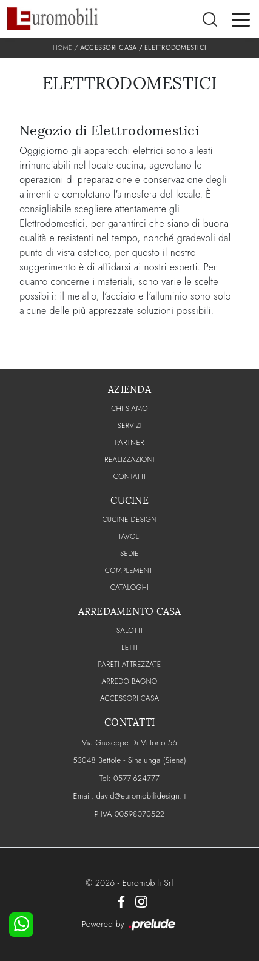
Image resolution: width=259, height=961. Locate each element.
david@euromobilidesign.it (141, 796)
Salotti (129, 630)
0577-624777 (136, 778)
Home (62, 47)
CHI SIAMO (129, 408)
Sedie (129, 553)
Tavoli (129, 536)
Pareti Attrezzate (129, 664)
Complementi (129, 570)
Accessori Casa (108, 47)
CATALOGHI (129, 587)
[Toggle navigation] (241, 19)
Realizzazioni (129, 459)
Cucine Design (129, 519)
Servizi (129, 425)
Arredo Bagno (130, 681)
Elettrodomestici (175, 47)
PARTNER (129, 442)
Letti (129, 647)
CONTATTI (129, 476)
